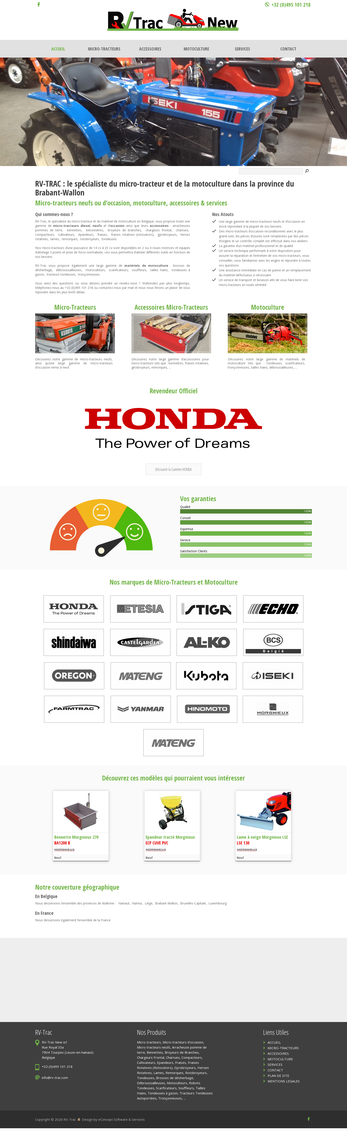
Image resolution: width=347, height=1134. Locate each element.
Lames (159, 1078)
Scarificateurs (166, 1093)
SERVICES (275, 1070)
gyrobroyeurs (167, 234)
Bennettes (155, 1058)
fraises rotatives (196, 363)
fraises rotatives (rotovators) (132, 234)
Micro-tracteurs (56, 202)
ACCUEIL (274, 1048)
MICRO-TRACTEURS (283, 1053)
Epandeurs (165, 1068)
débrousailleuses (281, 367)
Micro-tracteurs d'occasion (183, 1048)
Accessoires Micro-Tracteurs (171, 307)
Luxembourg (217, 909)
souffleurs (139, 270)
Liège (148, 909)
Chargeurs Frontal (150, 1063)
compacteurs (44, 234)
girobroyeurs (140, 367)
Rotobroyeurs (196, 1078)
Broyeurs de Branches (182, 1058)
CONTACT (275, 1076)
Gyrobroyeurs (185, 1073)
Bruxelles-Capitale (193, 909)
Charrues (173, 1063)
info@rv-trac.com (55, 1083)
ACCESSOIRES (278, 1059)
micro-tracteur (141, 183)
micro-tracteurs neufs (96, 359)
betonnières (94, 230)
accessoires (184, 202)
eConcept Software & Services (121, 1125)
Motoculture (267, 307)
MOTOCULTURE (280, 1065)
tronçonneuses (89, 274)
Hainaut (123, 909)
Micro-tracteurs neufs (153, 1053)
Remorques (174, 1078)
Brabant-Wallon (166, 909)
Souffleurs (186, 1093)
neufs (85, 202)
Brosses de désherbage (174, 1083)
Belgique (49, 901)
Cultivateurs (146, 1068)
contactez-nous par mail (116, 288)
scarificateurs (118, 270)
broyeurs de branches (124, 230)
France (47, 918)
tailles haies (159, 270)
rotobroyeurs (89, 239)
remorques (69, 239)
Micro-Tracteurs (75, 307)
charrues (182, 230)
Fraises (180, 1068)
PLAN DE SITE (278, 1081)
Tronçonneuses (170, 1104)
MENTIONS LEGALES (284, 1087)
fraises (102, 234)
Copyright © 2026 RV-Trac (55, 1125)
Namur (137, 909)
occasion (118, 202)
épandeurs (85, 234)
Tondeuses (145, 1083)
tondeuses (109, 239)
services (216, 202)
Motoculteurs (177, 1088)
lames (54, 239)
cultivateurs (66, 234)
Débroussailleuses (151, 1088)
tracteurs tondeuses (61, 274)
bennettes (74, 230)
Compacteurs (191, 1063)
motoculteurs (95, 270)
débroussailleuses (68, 270)
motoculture (211, 183)
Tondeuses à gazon (163, 1099)
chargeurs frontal (158, 230)
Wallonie (108, 909)
